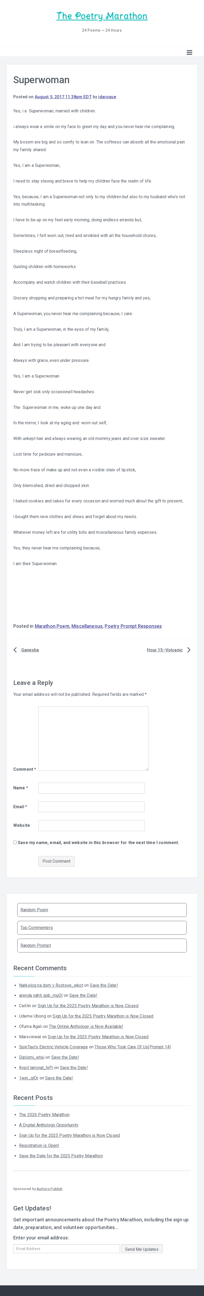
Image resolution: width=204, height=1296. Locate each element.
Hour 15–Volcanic (165, 649)
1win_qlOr (28, 1077)
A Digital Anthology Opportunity (48, 1124)
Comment (24, 769)
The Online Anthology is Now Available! (86, 1026)
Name (20, 787)
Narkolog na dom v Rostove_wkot (51, 985)
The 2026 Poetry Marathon (44, 1114)
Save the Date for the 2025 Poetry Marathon (61, 1155)
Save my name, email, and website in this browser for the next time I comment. (98, 842)
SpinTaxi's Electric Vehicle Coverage (53, 1046)
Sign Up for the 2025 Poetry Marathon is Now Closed (88, 1005)
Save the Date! (104, 985)
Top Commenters (36, 927)
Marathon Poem (52, 626)
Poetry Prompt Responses (133, 626)
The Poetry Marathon (101, 16)
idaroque (107, 96)
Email (20, 806)
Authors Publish (49, 1188)
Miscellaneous (87, 626)
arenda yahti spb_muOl (40, 995)
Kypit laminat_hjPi (36, 1067)
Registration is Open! (39, 1145)
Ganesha (30, 649)
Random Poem (34, 909)
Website (21, 825)
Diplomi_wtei (31, 1057)
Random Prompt (35, 945)
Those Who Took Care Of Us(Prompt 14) (133, 1046)
